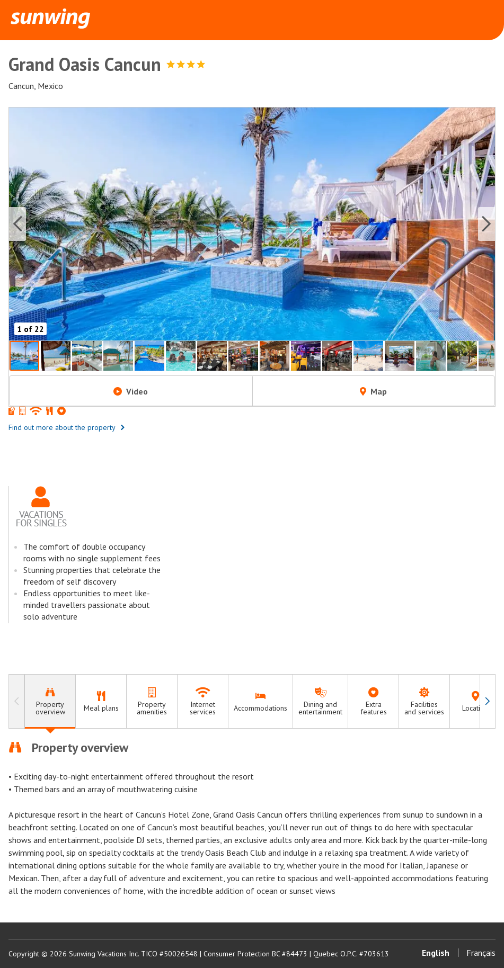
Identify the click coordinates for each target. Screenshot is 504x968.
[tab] (49, 701)
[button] (252, 224)
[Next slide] (486, 224)
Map (373, 391)
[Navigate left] (16, 701)
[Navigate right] (488, 701)
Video (130, 391)
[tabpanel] (252, 818)
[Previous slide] (17, 224)
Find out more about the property (67, 427)
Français (481, 952)
